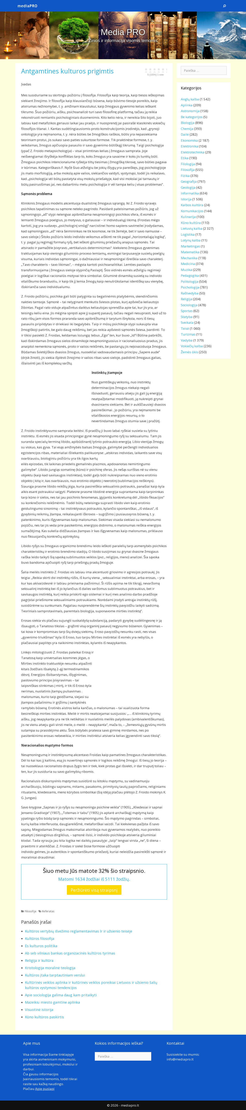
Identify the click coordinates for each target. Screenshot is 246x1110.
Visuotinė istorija (39, 1009)
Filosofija (30, 911)
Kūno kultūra (191, 222)
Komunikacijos (192, 211)
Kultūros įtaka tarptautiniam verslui (55, 975)
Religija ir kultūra (39, 960)
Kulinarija (188, 216)
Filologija (188, 164)
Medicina (188, 264)
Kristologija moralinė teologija (50, 967)
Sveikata (187, 322)
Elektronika (189, 146)
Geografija (189, 181)
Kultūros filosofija (39, 938)
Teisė (185, 328)
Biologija (187, 122)
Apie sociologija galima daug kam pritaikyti (61, 995)
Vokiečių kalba (192, 346)
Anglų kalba (190, 99)
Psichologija (190, 287)
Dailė (185, 134)
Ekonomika (189, 140)
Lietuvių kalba (191, 228)
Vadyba (187, 340)
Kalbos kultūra (192, 205)
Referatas (48, 911)
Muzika (186, 269)
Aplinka (187, 105)
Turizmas (188, 334)
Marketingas (190, 246)
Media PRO (123, 32)
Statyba (187, 316)
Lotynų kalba (191, 240)
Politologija (189, 281)
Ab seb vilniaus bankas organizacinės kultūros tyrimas (70, 953)
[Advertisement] (53, 397)
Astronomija (190, 111)
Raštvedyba (190, 293)
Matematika (190, 252)
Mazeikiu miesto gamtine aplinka (52, 1002)
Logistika (188, 234)
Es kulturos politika (41, 946)
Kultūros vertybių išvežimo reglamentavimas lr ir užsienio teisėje (78, 931)
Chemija (187, 128)
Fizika (185, 175)
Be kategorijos (192, 117)
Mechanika (189, 258)
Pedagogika (190, 275)
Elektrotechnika (192, 152)
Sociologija (189, 305)
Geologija (188, 187)
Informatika (190, 193)
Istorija (186, 199)
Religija (186, 299)
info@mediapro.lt (180, 1059)
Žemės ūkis (189, 352)
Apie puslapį (44, 1088)
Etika (185, 158)
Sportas (187, 311)
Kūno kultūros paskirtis (44, 1017)
